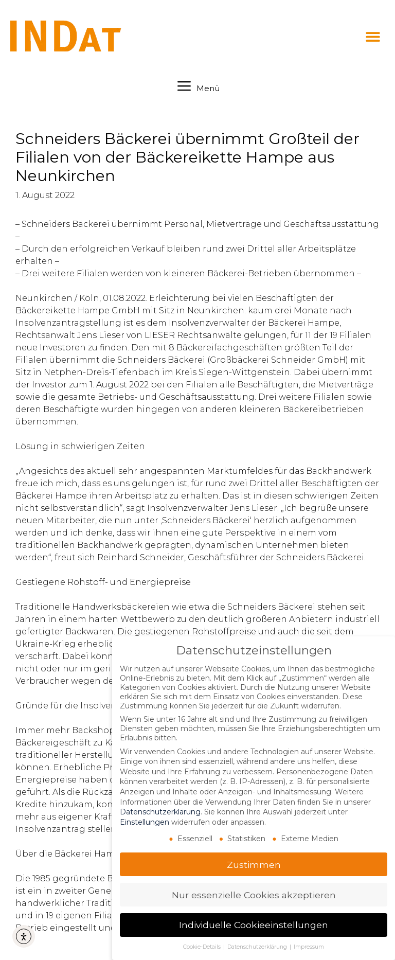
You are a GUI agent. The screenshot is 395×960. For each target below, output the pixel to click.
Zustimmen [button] (254, 864)
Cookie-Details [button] (202, 947)
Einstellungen (144, 822)
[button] (373, 36)
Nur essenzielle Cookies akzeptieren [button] (254, 895)
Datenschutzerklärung (160, 811)
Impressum (309, 947)
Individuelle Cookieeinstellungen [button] (253, 924)
